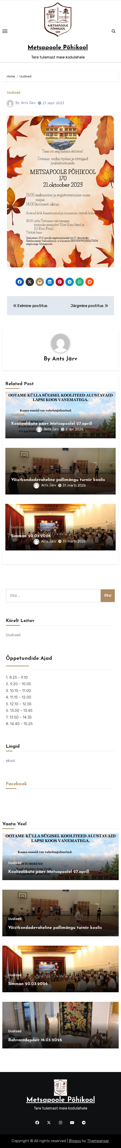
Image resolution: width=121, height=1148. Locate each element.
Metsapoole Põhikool (58, 48)
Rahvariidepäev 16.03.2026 (35, 1040)
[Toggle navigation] (4, 31)
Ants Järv (28, 103)
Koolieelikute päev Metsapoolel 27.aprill (51, 424)
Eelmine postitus (30, 306)
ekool (10, 760)
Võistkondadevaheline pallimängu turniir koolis (58, 480)
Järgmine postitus (89, 306)
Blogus (75, 1141)
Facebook (16, 784)
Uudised (13, 92)
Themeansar (98, 1141)
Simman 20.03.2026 (31, 536)
